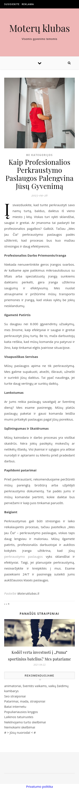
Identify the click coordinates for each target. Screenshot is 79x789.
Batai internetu (15, 706)
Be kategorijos (39, 155)
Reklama (28, 4)
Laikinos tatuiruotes (18, 717)
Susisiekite (12, 4)
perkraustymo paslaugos (23, 556)
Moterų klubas (39, 28)
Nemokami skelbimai (19, 727)
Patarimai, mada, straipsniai (24, 701)
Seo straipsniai (15, 696)
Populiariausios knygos (21, 712)
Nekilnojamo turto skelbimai (25, 722)
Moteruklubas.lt (28, 593)
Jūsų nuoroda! (20, 732)
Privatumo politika (39, 786)
